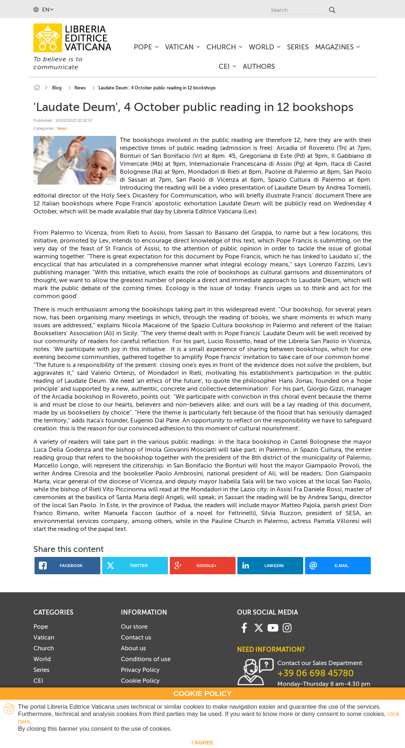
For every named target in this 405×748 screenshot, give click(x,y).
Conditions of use (145, 659)
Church (43, 648)
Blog (57, 87)
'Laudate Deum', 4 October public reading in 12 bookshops (156, 87)
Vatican (43, 637)
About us (133, 648)
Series (41, 669)
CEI (38, 680)
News (80, 87)
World (42, 659)
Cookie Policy (140, 680)
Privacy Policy (140, 669)
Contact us (136, 637)
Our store (134, 626)
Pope (40, 626)
